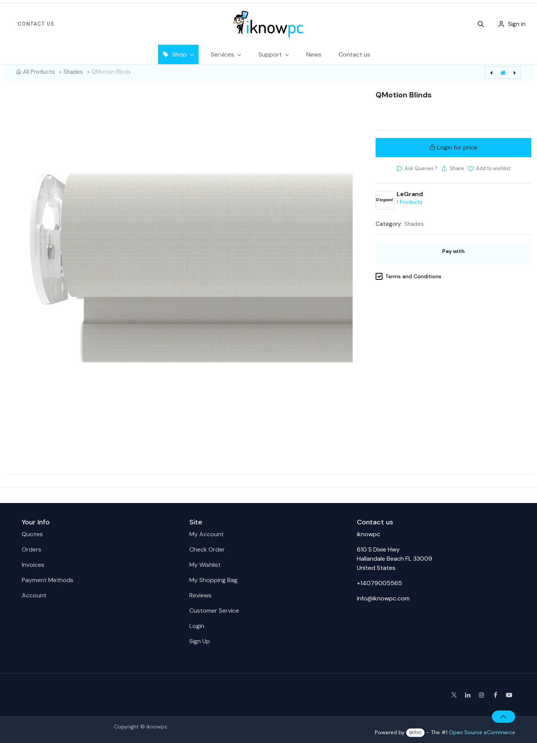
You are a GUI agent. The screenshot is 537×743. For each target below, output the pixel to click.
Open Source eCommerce (482, 732)
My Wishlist (205, 565)
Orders (31, 549)
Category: (389, 224)
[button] (481, 24)
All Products (39, 72)
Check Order (207, 549)
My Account (206, 534)
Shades (73, 72)
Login (196, 626)
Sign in (517, 24)
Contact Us (36, 24)
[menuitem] (313, 54)
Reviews (200, 595)
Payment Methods (47, 580)
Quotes (32, 534)
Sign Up (199, 641)
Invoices (33, 565)
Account (34, 595)
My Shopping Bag (213, 580)
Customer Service (214, 611)
